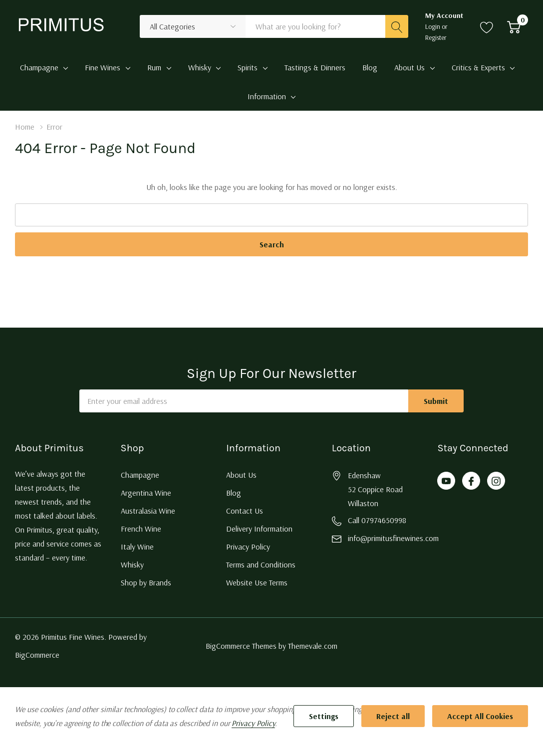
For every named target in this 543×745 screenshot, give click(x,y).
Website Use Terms (256, 582)
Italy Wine (137, 547)
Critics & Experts (478, 67)
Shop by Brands (146, 582)
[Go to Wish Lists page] (487, 26)
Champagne (39, 67)
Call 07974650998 (377, 520)
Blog (233, 493)
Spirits (248, 67)
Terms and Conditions (260, 564)
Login (433, 26)
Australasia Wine (148, 511)
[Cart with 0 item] (514, 26)
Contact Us (244, 511)
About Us (409, 67)
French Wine (141, 529)
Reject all (393, 716)
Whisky (199, 67)
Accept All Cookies (480, 716)
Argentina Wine (146, 493)
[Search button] (396, 26)
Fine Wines (102, 67)
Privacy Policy (248, 547)
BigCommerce (37, 655)
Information (267, 96)
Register (436, 37)
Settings (323, 716)
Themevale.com (312, 646)
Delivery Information (259, 529)
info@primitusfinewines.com (393, 538)
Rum (154, 67)
